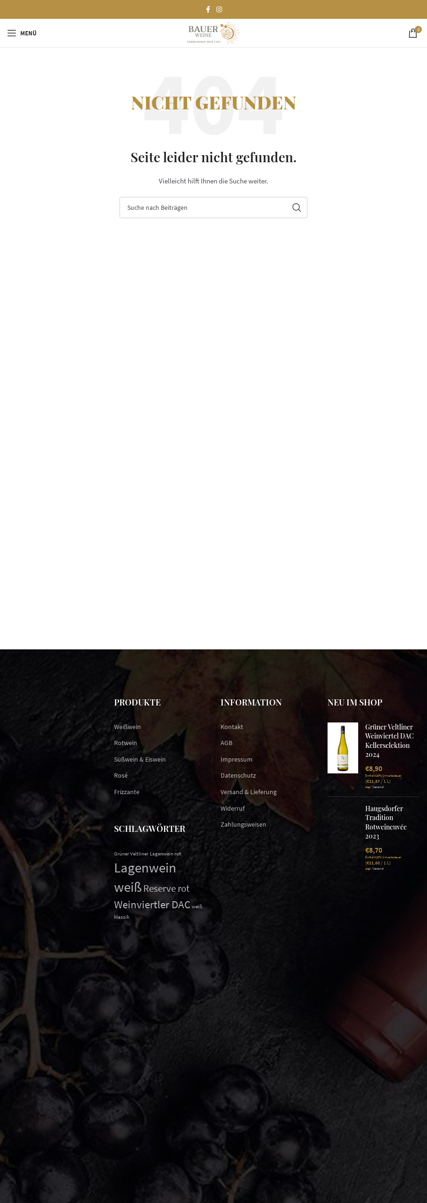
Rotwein (125, 742)
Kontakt (232, 726)
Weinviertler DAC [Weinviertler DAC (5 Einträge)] (152, 904)
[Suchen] (213, 207)
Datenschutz (238, 775)
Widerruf (233, 808)
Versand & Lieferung (249, 792)
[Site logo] (213, 32)
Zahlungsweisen (243, 824)
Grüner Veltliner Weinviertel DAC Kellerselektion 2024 (389, 740)
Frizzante (127, 792)
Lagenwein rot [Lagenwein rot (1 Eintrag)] (165, 854)
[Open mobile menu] (21, 33)
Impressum (237, 759)
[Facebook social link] (208, 9)
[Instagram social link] (219, 9)
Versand (378, 787)
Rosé (121, 775)
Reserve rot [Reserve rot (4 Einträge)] (166, 888)
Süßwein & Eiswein (140, 759)
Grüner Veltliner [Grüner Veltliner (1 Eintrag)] (131, 854)
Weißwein (127, 726)
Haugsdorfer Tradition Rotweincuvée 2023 (386, 822)
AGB (226, 742)
